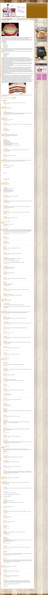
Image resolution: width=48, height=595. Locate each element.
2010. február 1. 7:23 (6, 355)
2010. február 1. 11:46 (6, 417)
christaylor (4, 228)
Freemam (4, 499)
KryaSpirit (4, 148)
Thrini (4, 236)
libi (3, 101)
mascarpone (10, 98)
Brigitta (4, 515)
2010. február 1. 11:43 (6, 412)
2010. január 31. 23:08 (6, 333)
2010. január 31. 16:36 (6, 125)
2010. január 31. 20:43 (6, 308)
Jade (4, 316)
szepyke (4, 164)
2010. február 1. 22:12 (6, 484)
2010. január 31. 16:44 (6, 136)
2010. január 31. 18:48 (6, 279)
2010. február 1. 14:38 (6, 443)
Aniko (4, 525)
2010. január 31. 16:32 (6, 120)
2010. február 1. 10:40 (6, 400)
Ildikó (4, 111)
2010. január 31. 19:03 (6, 290)
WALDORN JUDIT (5, 446)
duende (4, 216)
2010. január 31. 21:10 (6, 313)
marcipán (7, 98)
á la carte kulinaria (6, 303)
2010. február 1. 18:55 (6, 467)
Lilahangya (5, 182)
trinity (4, 293)
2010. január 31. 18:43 (6, 263)
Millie (4, 476)
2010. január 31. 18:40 (6, 254)
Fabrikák (4, 205)
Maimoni (4, 117)
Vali (3, 154)
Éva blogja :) (5, 460)
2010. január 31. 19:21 (6, 296)
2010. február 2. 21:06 (6, 528)
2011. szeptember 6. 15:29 (6, 543)
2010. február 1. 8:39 (6, 365)
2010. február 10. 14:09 (6, 534)
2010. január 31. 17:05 (6, 192)
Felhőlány (4, 362)
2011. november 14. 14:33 (6, 555)
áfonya (5, 98)
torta (14, 98)
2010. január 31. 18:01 (6, 243)
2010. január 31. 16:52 (6, 179)
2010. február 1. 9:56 (6, 381)
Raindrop (4, 346)
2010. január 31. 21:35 (6, 319)
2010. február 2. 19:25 (6, 522)
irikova (4, 252)
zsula (4, 310)
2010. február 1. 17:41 (6, 453)
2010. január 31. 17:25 (6, 218)
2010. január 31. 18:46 (6, 274)
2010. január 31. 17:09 (6, 197)
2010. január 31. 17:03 (6, 184)
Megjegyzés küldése (5, 586)
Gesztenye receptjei (6, 221)
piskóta (13, 98)
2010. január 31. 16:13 (6, 108)
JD (3, 326)
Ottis (4, 520)
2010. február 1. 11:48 (6, 425)
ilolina (4, 481)
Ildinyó (4, 331)
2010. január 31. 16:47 (6, 151)
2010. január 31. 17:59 (6, 238)
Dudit (4, 373)
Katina (4, 574)
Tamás (4, 133)
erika (4, 288)
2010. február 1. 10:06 (6, 386)
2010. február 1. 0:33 (6, 350)
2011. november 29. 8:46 (6, 562)
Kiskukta (4, 257)
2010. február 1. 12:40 (6, 437)
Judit (4, 277)
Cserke (4, 271)
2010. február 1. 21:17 (6, 478)
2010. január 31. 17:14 (6, 208)
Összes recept (37, 20)
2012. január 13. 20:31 (6, 567)
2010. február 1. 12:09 (6, 432)
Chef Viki (4, 491)
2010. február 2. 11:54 (6, 507)
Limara (4, 378)
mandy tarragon (5, 357)
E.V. (3, 565)
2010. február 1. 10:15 (6, 395)
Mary (4, 106)
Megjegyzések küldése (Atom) (9, 591)
